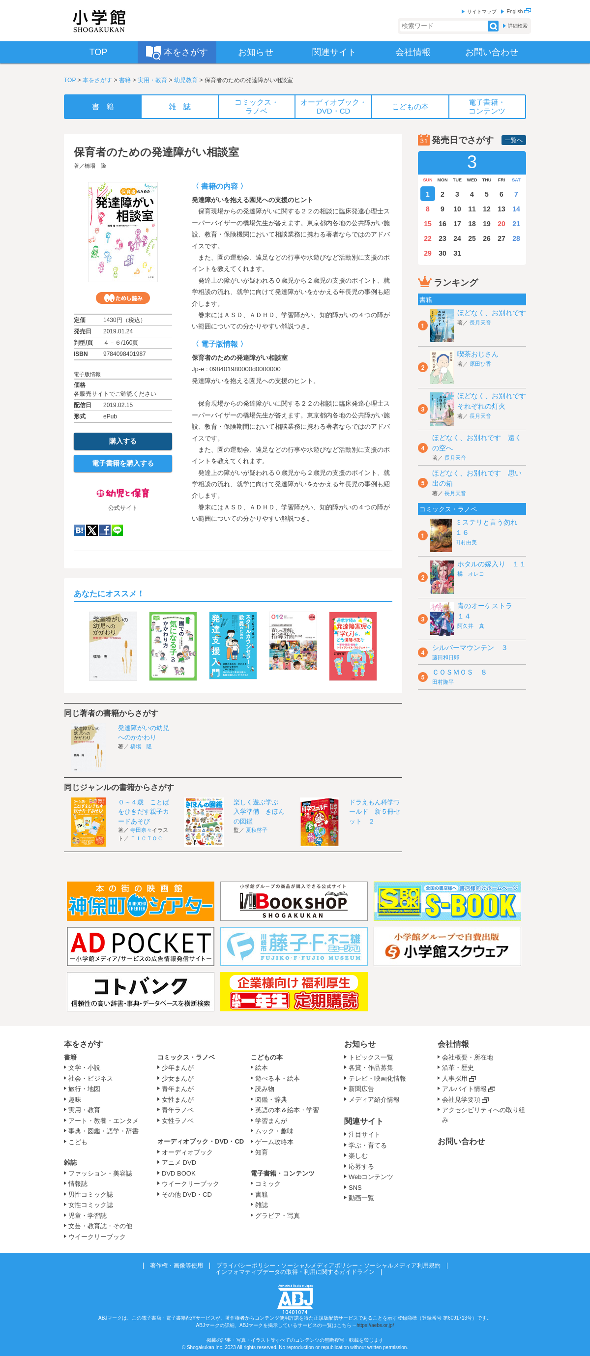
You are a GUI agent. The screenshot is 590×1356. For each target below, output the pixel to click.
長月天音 (480, 322)
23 (442, 238)
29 (428, 253)
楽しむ (358, 1155)
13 (501, 209)
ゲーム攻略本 (274, 1142)
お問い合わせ (461, 1141)
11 (472, 209)
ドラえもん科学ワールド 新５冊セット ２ (374, 811)
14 (516, 209)
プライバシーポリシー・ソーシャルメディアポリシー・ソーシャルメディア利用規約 (328, 1265)
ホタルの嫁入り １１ (491, 564)
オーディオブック (187, 1152)
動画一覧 (361, 1198)
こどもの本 (267, 1057)
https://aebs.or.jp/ (375, 1325)
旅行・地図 (84, 1088)
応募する (361, 1166)
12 (487, 209)
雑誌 (70, 1162)
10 (457, 209)
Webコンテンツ (371, 1176)
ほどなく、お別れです (491, 313)
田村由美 (466, 542)
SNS (355, 1187)
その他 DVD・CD (187, 1194)
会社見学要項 (461, 1099)
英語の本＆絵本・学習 (287, 1110)
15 (428, 224)
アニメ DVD (179, 1162)
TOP (70, 80)
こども (78, 1142)
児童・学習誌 (87, 1215)
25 (472, 238)
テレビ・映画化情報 (377, 1078)
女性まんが (178, 1099)
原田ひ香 (480, 364)
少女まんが (178, 1078)
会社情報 (453, 1044)
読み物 (264, 1088)
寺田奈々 (141, 830)
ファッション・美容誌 (100, 1173)
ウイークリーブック (97, 1236)
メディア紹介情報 (374, 1099)
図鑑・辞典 (271, 1099)
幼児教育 (186, 80)
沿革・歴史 (458, 1067)
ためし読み (123, 298)
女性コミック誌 (90, 1205)
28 (516, 238)
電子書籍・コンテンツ (283, 1173)
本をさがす (97, 80)
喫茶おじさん (478, 354)
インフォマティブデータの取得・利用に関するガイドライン (295, 1271)
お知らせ (360, 1044)
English (518, 11)
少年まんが (178, 1067)
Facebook (105, 530)
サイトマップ (482, 11)
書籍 (125, 80)
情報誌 (78, 1183)
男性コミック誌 (90, 1194)
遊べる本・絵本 (277, 1078)
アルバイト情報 (464, 1088)
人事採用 (455, 1078)
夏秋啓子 (256, 830)
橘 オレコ (470, 574)
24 (457, 238)
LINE (117, 530)
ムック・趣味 (274, 1131)
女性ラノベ (178, 1120)
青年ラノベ (178, 1110)
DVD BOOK (179, 1173)
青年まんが (178, 1088)
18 (472, 224)
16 (442, 224)
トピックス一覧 (371, 1057)
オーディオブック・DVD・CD (200, 1141)
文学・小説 (84, 1067)
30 (442, 253)
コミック (268, 1183)
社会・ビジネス (90, 1078)
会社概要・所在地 (467, 1057)
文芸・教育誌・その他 (100, 1226)
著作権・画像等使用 (176, 1265)
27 (501, 238)
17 (457, 224)
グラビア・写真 (277, 1215)
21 (516, 224)
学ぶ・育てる (368, 1145)
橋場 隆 (95, 166)
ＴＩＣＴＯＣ (146, 838)
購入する (123, 441)
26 (487, 238)
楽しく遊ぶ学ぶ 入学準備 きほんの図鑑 (259, 811)
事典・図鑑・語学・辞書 (103, 1131)
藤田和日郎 (445, 657)
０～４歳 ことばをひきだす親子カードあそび (143, 811)
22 (428, 238)
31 (457, 253)
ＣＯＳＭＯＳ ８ (459, 672)
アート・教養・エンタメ (103, 1120)
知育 (261, 1152)
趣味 (74, 1099)
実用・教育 (152, 80)
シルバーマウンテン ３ (470, 647)
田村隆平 (443, 682)
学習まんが (274, 1120)
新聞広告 (361, 1088)
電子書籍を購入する (123, 463)
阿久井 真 (470, 626)
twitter (92, 530)
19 (487, 224)
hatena (79, 530)
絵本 (261, 1067)
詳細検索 (518, 26)
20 (501, 224)
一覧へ (514, 140)
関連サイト (364, 1121)
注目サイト (365, 1134)
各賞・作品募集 (371, 1067)
